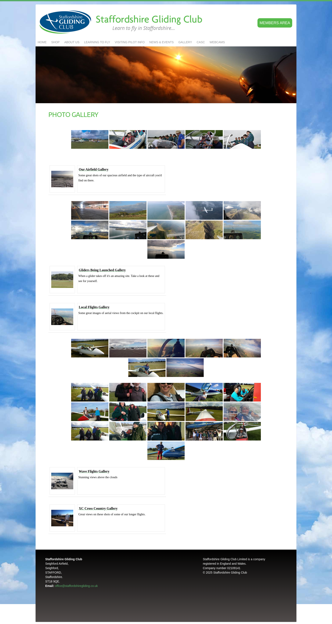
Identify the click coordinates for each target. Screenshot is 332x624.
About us (71, 42)
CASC (201, 42)
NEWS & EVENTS (161, 42)
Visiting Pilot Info (130, 42)
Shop (55, 42)
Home (42, 42)
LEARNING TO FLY (97, 42)
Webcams (217, 42)
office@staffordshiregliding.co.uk (76, 586)
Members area (275, 23)
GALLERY (185, 42)
